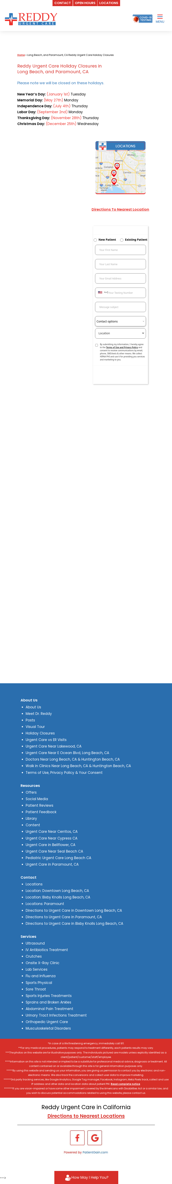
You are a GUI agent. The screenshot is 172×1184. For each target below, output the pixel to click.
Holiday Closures (40, 733)
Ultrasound (35, 943)
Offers (31, 792)
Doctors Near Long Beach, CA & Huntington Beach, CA (73, 759)
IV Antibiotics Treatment (47, 949)
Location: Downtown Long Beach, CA (57, 890)
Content (33, 825)
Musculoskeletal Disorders (48, 1028)
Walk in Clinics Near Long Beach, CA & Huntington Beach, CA (78, 765)
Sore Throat (36, 989)
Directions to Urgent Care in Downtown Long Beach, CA (74, 910)
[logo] (32, 18)
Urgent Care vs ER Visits (46, 739)
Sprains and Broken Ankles (48, 1002)
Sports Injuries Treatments (49, 995)
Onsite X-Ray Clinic (42, 962)
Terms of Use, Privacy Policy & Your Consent (64, 772)
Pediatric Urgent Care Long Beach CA (58, 857)
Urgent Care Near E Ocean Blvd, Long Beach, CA (67, 752)
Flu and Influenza (41, 976)
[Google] (95, 1137)
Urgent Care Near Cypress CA (51, 838)
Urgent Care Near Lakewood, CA (53, 746)
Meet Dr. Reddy (39, 713)
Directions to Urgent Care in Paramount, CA (64, 917)
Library (31, 818)
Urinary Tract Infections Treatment (56, 1015)
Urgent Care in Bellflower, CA (50, 844)
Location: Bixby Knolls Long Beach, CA (58, 897)
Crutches (34, 956)
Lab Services (36, 969)
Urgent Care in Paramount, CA (52, 864)
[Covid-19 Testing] (142, 18)
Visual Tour (35, 726)
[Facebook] (77, 1137)
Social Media (37, 798)
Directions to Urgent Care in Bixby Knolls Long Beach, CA (74, 923)
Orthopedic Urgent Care (47, 1021)
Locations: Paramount (45, 903)
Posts (30, 720)
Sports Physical (39, 982)
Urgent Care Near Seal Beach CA (54, 851)
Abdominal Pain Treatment (49, 1008)
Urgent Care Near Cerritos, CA (52, 831)
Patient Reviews (39, 805)
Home (21, 55)
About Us (33, 707)
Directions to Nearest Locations (86, 1116)
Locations (34, 884)
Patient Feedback (41, 812)
